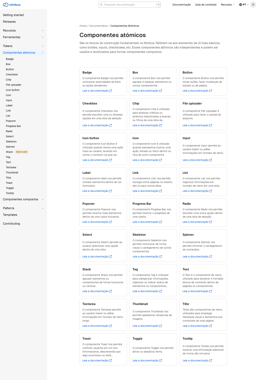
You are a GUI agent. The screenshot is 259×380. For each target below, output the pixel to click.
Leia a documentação (97, 90)
